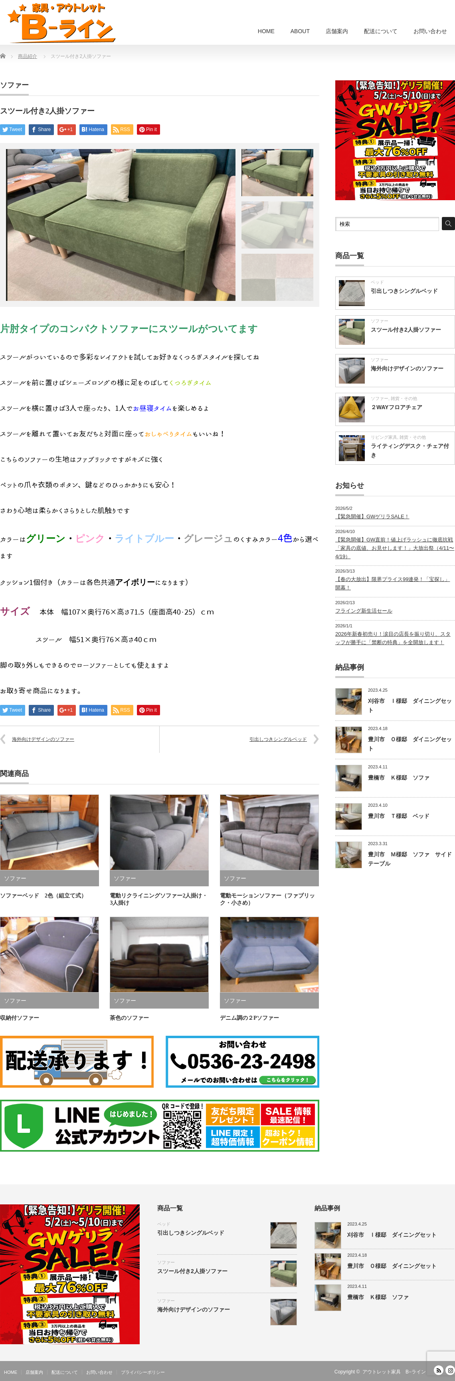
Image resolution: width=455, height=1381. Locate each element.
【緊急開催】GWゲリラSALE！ (372, 516)
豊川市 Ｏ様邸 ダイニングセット (392, 1266)
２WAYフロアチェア (396, 407)
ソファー (14, 85)
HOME (266, 31)
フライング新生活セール (363, 611)
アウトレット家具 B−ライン (394, 1372)
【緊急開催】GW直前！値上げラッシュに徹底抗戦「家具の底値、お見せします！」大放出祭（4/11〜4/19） (394, 548)
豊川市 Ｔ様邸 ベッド (398, 816)
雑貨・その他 (404, 398)
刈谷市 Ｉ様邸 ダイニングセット (392, 1235)
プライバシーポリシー (143, 1372)
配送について (381, 31)
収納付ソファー (19, 1018)
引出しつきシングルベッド (278, 739)
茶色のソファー (132, 1018)
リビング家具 (384, 437)
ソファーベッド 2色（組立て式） (43, 896)
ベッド (377, 282)
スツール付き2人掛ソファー (406, 329)
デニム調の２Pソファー (249, 1018)
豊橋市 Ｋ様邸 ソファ (398, 777)
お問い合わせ (430, 31)
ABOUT (300, 31)
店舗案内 (337, 31)
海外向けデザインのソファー (43, 739)
